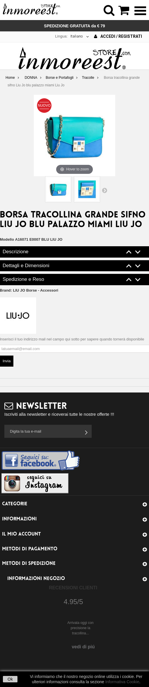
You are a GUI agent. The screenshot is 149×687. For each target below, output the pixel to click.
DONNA (31, 78)
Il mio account (21, 534)
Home (10, 78)
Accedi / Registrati (118, 36)
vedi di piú (83, 646)
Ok (10, 679)
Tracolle (88, 78)
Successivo (104, 190)
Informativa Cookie (122, 681)
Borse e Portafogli (59, 78)
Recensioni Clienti (73, 587)
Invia (6, 361)
